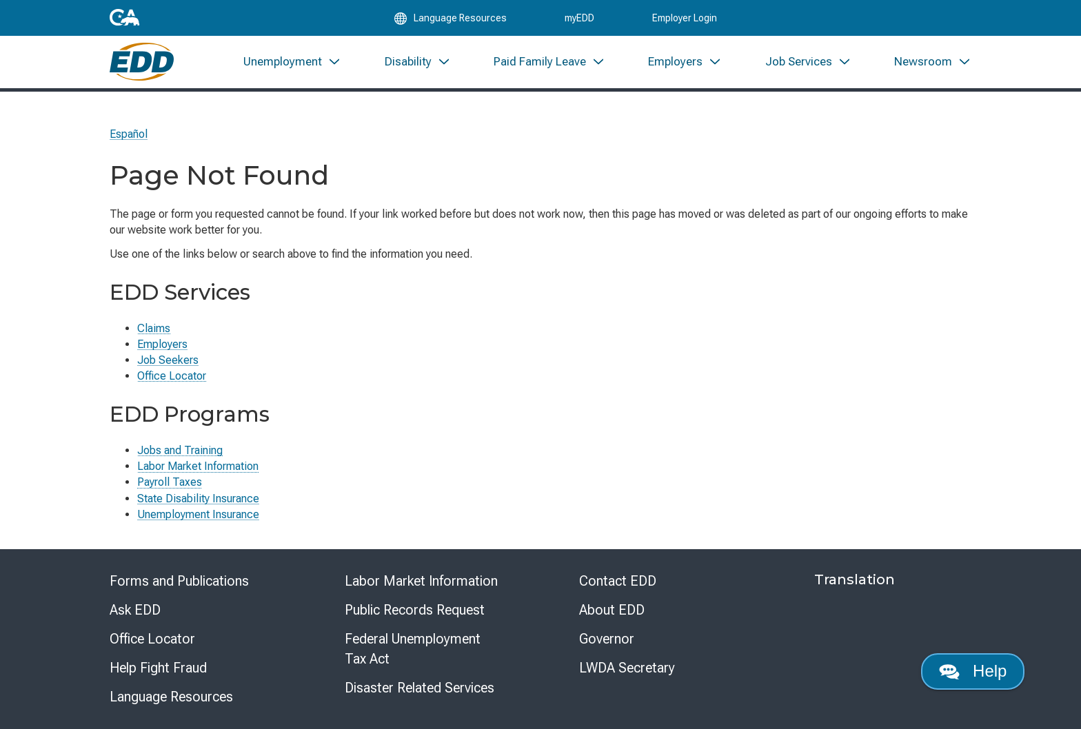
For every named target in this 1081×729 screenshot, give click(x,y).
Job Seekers (168, 360)
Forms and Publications (179, 581)
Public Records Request (415, 610)
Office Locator (171, 375)
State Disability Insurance (198, 498)
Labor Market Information (198, 466)
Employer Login (684, 22)
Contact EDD (617, 581)
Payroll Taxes (169, 482)
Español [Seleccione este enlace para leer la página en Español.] (129, 134)
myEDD (579, 22)
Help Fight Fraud (158, 667)
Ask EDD (135, 610)
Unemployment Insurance (198, 514)
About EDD (612, 610)
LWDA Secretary (627, 667)
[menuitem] (292, 74)
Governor (606, 638)
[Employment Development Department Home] (148, 74)
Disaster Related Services (419, 687)
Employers (162, 344)
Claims (153, 328)
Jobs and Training (180, 450)
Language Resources (171, 696)
